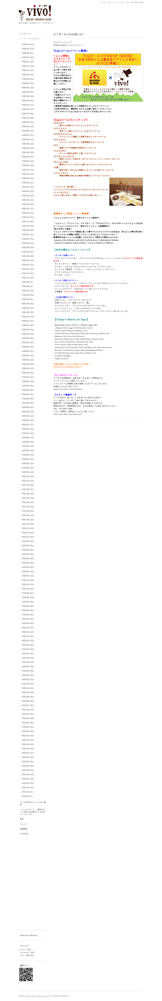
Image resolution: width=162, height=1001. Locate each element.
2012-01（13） (29, 783)
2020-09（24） (29, 333)
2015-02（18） (29, 623)
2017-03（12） (29, 515)
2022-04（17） (29, 251)
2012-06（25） (29, 761)
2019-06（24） (29, 398)
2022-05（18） (29, 247)
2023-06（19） (29, 191)
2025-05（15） (29, 92)
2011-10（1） (28, 796)
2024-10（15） (29, 122)
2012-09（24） (29, 748)
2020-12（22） (29, 320)
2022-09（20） (29, 230)
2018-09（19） (29, 437)
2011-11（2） (28, 791)
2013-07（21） (29, 705)
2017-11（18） (29, 480)
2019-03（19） (29, 411)
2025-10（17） (29, 70)
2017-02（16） (29, 519)
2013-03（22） (29, 722)
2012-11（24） (29, 740)
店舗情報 (23, 829)
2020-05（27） (29, 351)
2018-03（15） (29, 463)
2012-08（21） (29, 753)
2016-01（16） (29, 575)
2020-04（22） (29, 355)
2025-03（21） (29, 100)
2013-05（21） (29, 714)
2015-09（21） (29, 593)
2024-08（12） (29, 130)
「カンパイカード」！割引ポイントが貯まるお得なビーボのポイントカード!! (32, 812)
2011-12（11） (29, 787)
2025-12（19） (29, 61)
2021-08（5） (28, 286)
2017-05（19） (29, 506)
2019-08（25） (29, 390)
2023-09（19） (29, 178)
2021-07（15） (29, 290)
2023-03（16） (29, 204)
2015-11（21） (29, 584)
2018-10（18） (29, 433)
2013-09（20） (29, 696)
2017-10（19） (29, 485)
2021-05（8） (28, 299)
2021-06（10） (29, 295)
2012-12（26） (29, 735)
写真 (22, 819)
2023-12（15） (29, 165)
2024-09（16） (29, 126)
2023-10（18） (29, 174)
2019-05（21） (29, 403)
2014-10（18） (29, 640)
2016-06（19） (29, 554)
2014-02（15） (29, 675)
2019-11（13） (29, 377)
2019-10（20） (29, 381)
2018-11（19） (29, 428)
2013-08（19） (29, 701)
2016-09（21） (29, 541)
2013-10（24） (29, 692)
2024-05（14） (29, 143)
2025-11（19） (29, 66)
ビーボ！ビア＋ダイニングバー (37, 996)
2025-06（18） (29, 87)
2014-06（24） (29, 657)
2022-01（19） (29, 264)
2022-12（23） (29, 217)
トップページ (25, 34)
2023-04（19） (29, 200)
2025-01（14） (29, 109)
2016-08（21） (29, 545)
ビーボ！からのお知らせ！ (31, 39)
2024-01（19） (29, 161)
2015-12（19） (29, 580)
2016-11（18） (29, 532)
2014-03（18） (29, 670)
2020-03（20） (29, 359)
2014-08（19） (29, 649)
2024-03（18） (29, 152)
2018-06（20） (29, 450)
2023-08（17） (29, 182)
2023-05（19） (29, 195)
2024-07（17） (29, 135)
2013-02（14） (29, 727)
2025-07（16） (29, 83)
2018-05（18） (29, 454)
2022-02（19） (29, 260)
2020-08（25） (29, 338)
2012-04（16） (29, 770)
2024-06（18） (29, 139)
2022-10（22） (29, 225)
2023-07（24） (29, 187)
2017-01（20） (29, 524)
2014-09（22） (29, 645)
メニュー (23, 824)
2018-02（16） (29, 467)
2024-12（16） (29, 113)
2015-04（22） (29, 614)
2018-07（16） (29, 446)
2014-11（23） (29, 636)
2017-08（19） (29, 493)
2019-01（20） (29, 420)
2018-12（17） (29, 424)
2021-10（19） (29, 277)
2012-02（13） (29, 778)
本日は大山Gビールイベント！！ (69, 45)
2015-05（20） (29, 610)
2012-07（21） (29, 757)
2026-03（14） (29, 48)
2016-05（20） (29, 558)
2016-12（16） (29, 528)
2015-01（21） (29, 627)
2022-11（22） (29, 221)
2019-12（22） (29, 372)
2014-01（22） (29, 679)
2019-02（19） (29, 416)
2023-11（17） (29, 169)
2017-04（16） (29, 511)
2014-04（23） (29, 666)
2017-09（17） (29, 489)
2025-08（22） (29, 79)
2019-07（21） (29, 394)
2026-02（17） (29, 53)
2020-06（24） (29, 346)
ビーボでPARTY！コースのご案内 (33, 803)
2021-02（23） (29, 312)
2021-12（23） (29, 269)
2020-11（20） (29, 325)
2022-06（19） (29, 243)
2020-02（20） (29, 364)
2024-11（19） (29, 117)
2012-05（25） (29, 765)
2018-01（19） (29, 472)
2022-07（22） (29, 238)
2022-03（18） (29, 256)
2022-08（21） (29, 234)
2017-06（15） (29, 502)
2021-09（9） (28, 282)
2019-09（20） (29, 385)
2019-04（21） (29, 407)
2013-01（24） (29, 731)
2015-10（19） (29, 588)
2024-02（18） (29, 156)
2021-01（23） (29, 316)
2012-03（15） (29, 774)
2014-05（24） (29, 662)
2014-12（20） (29, 632)
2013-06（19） (29, 709)
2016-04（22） (29, 562)
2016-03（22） (29, 567)
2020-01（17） (29, 368)
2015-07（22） (29, 601)
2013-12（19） (29, 683)
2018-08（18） (29, 441)
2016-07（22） (29, 549)
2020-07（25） (29, 342)
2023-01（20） (29, 212)
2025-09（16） (29, 74)
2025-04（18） (29, 96)
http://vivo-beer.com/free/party (68, 389)
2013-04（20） (29, 718)
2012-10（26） (29, 744)
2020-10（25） (29, 329)
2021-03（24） (29, 308)
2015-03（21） (29, 619)
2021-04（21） (29, 303)
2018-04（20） (29, 459)
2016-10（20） (29, 536)
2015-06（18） (29, 606)
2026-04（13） (29, 44)
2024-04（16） (29, 148)
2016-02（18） (29, 571)
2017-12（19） (29, 476)
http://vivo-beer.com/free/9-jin (68, 414)
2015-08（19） (29, 597)
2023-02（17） (29, 208)
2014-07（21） (29, 653)
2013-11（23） (29, 688)
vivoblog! (24, 834)
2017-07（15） (29, 498)
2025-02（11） (29, 104)
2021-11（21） (29, 273)
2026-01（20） (29, 57)
